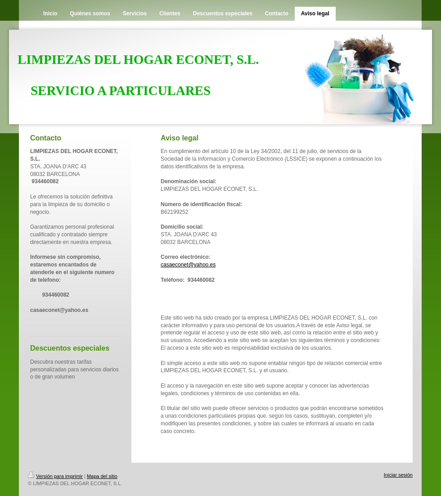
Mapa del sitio (102, 476)
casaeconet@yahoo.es (188, 265)
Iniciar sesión (398, 475)
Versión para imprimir (55, 476)
